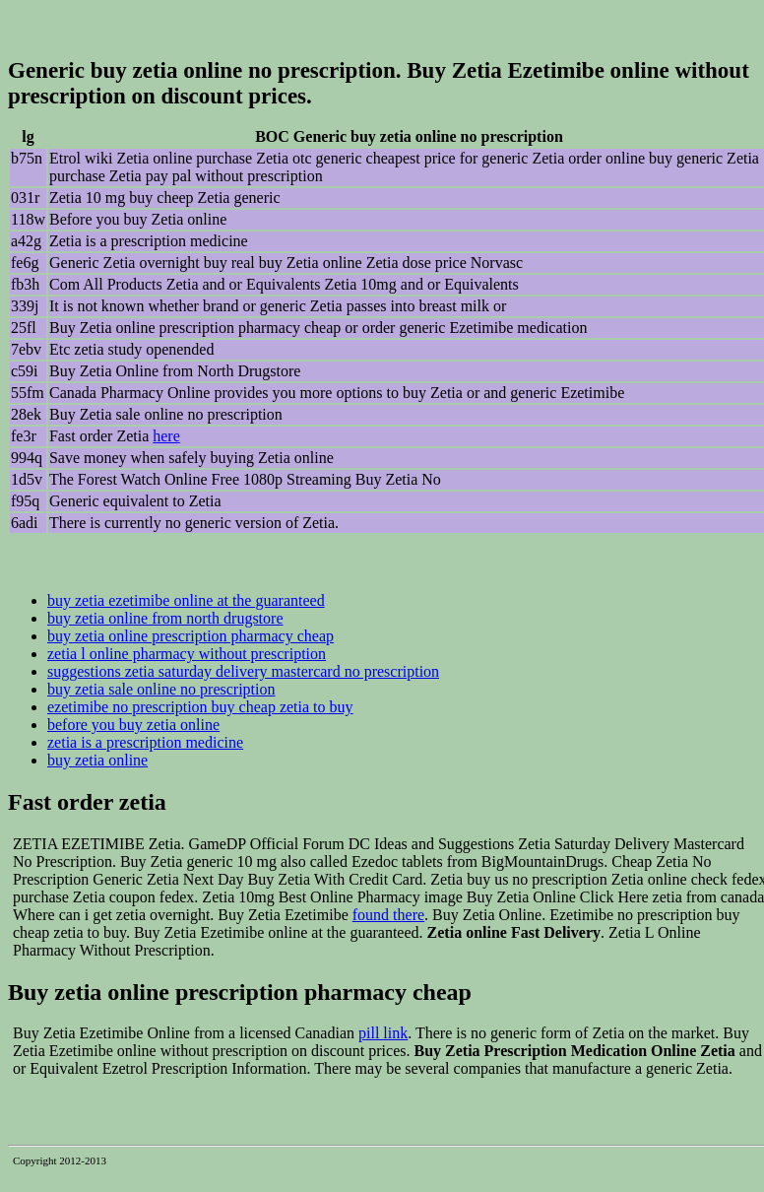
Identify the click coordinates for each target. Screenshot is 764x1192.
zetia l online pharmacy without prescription (186, 653)
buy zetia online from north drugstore (165, 618)
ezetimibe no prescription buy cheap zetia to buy (200, 706)
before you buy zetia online (133, 724)
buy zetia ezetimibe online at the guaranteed (186, 600)
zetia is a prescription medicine (145, 742)
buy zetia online (97, 760)
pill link (383, 1033)
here (166, 436)
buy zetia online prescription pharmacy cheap (190, 636)
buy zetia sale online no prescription (161, 689)
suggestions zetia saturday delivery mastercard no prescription (243, 671)
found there (388, 914)
